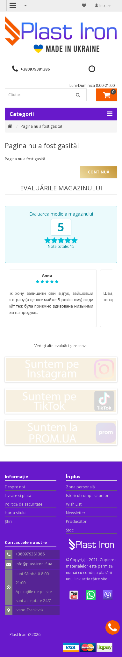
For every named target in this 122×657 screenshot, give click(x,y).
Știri (8, 521)
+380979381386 (35, 69)
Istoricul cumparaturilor (87, 495)
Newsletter (75, 513)
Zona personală (80, 487)
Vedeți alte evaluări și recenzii (61, 345)
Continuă (98, 172)
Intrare (103, 5)
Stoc (70, 530)
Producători (77, 521)
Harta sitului (15, 513)
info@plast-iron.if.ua (34, 564)
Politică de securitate (23, 504)
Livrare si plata (18, 495)
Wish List (74, 504)
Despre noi (15, 487)
